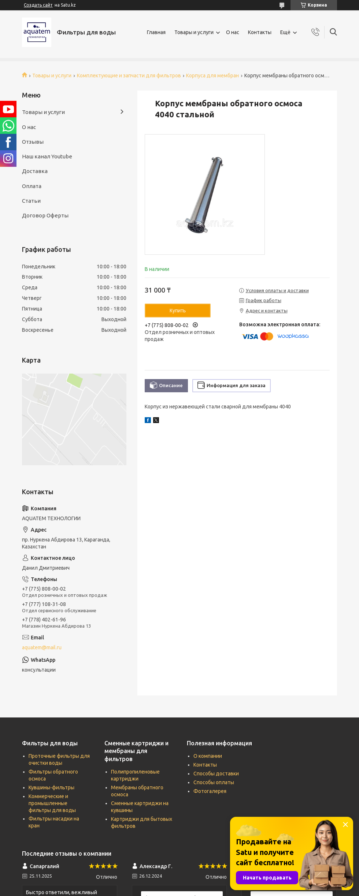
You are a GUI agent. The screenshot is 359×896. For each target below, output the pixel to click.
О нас (232, 32)
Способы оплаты (213, 782)
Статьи (31, 201)
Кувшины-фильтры (51, 787)
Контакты (259, 32)
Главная (156, 32)
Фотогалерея (209, 791)
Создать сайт (38, 5)
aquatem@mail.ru (42, 647)
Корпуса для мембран (212, 75)
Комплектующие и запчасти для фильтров (129, 75)
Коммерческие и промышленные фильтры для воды (52, 803)
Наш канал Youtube (47, 156)
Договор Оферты (45, 215)
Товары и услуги (194, 32)
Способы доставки (216, 773)
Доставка (35, 171)
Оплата (31, 186)
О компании (207, 756)
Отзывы (33, 142)
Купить (178, 310)
